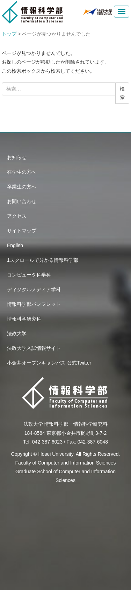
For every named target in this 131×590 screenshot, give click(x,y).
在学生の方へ (21, 172)
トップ (9, 34)
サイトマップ (21, 230)
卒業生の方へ (21, 186)
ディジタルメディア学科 (34, 289)
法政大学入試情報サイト (34, 348)
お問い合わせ (21, 201)
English (15, 245)
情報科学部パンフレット (34, 304)
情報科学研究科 (24, 319)
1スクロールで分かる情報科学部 (42, 260)
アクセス (17, 216)
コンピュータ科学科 (29, 275)
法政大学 (17, 333)
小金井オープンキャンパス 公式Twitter (49, 363)
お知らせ (17, 157)
